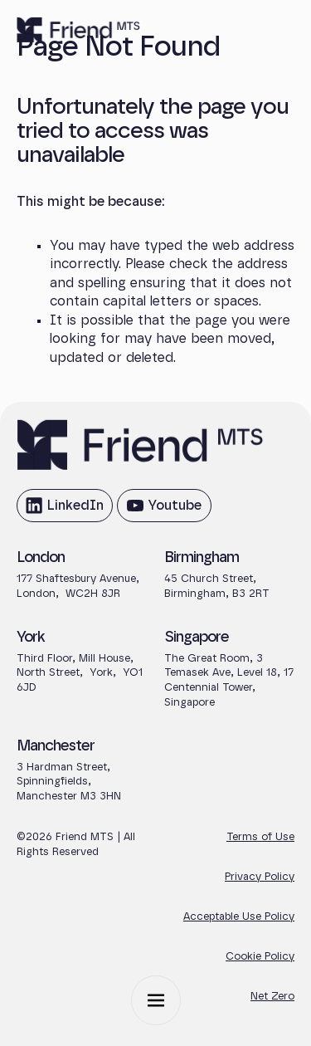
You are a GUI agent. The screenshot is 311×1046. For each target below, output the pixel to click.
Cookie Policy (260, 956)
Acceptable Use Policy (238, 917)
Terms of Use (260, 837)
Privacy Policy (259, 877)
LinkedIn (64, 509)
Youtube (164, 509)
